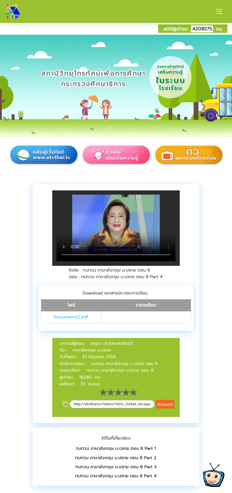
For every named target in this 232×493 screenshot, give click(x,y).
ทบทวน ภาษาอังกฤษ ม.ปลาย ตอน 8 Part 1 (116, 448)
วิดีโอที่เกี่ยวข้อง (115, 438)
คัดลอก (165, 404)
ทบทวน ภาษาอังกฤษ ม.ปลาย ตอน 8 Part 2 (115, 458)
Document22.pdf (71, 317)
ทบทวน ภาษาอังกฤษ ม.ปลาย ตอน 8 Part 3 (116, 467)
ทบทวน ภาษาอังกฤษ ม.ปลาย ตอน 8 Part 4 (116, 476)
